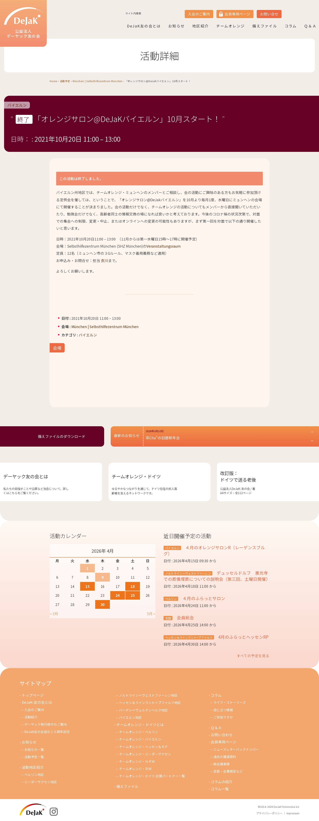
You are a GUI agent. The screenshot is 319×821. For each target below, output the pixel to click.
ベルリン (171, 599)
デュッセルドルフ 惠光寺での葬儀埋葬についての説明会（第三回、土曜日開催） (217, 576)
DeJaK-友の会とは (37, 702)
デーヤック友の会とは (25, 476)
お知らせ (176, 25)
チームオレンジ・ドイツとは (140, 724)
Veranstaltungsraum (163, 246)
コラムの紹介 (222, 781)
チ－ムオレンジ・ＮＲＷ (137, 761)
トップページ (33, 695)
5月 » (151, 613)
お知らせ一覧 (34, 749)
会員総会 (185, 617)
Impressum (292, 813)
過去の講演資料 (224, 756)
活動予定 (65, 81)
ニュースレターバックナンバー (236, 749)
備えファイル (264, 25)
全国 (168, 618)
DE (302, 10)
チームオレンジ (230, 25)
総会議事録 (221, 764)
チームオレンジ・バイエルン (140, 739)
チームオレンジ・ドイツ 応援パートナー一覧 (152, 776)
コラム (291, 25)
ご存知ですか (223, 717)
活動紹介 (30, 717)
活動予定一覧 (34, 757)
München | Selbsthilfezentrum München (97, 81)
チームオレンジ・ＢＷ (135, 768)
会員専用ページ (237, 13)
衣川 (104, 260)
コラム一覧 (220, 788)
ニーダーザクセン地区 (40, 782)
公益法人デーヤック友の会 (23, 23)
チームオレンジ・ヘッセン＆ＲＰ (143, 746)
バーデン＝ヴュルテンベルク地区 (143, 710)
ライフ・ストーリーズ (229, 702)
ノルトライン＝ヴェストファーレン (188, 573)
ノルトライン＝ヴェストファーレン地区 (148, 695)
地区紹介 (200, 25)
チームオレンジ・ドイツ (136, 476)
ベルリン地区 (34, 774)
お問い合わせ (222, 734)
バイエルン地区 (130, 717)
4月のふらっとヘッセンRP (243, 637)
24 (118, 595)
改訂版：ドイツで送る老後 (238, 476)
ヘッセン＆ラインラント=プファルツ (188, 637)
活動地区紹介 (33, 767)
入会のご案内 (199, 13)
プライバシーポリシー (269, 813)
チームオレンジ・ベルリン (138, 732)
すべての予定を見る (253, 655)
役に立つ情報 (223, 710)
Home (53, 81)
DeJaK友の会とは (144, 25)
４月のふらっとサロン (203, 598)
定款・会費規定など (228, 771)
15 (87, 586)
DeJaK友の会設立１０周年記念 (47, 731)
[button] (230, 436)
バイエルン (17, 105)
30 (103, 604)
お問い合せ (269, 13)
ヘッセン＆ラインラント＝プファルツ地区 (150, 702)
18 (133, 586)
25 (133, 595)
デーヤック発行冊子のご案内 (45, 724)
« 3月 (54, 613)
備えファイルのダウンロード (61, 436)
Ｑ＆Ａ (310, 25)
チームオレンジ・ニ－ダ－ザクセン (145, 754)
